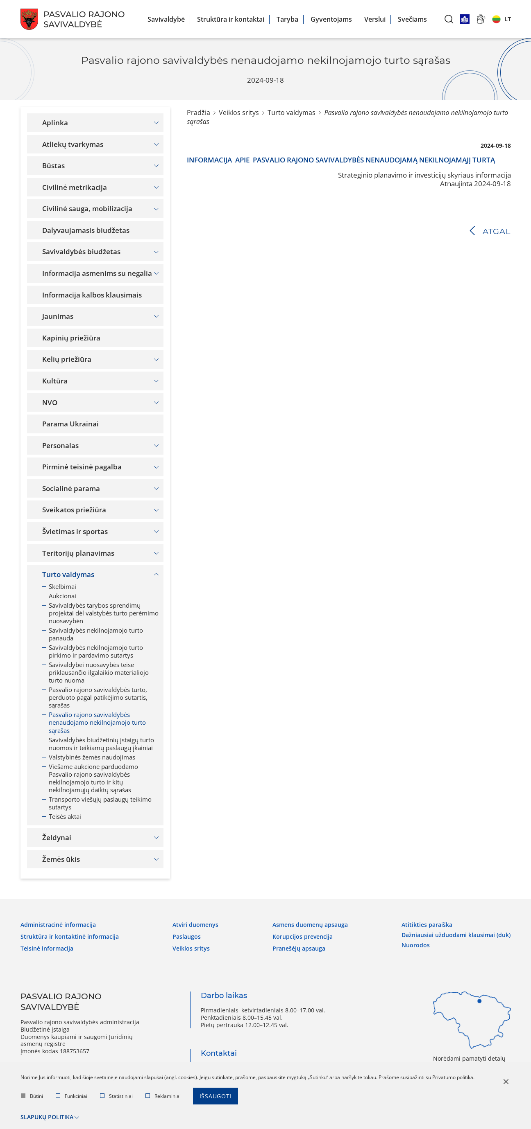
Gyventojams (331, 19)
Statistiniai (116, 1097)
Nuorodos (416, 942)
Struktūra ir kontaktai (230, 19)
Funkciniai (71, 1097)
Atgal (497, 231)
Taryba (287, 19)
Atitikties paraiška (427, 924)
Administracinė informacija (58, 924)
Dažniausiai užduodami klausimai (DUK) (456, 933)
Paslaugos (186, 935)
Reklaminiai (163, 1097)
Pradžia (198, 112)
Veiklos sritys (239, 112)
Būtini (32, 1097)
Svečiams (412, 19)
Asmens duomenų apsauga (310, 924)
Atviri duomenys (195, 924)
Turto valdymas (291, 112)
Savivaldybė (166, 19)
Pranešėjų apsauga (298, 947)
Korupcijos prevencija (302, 935)
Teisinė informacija (46, 947)
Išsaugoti (216, 1097)
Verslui (375, 19)
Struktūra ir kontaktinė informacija (69, 935)
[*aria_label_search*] (449, 19)
